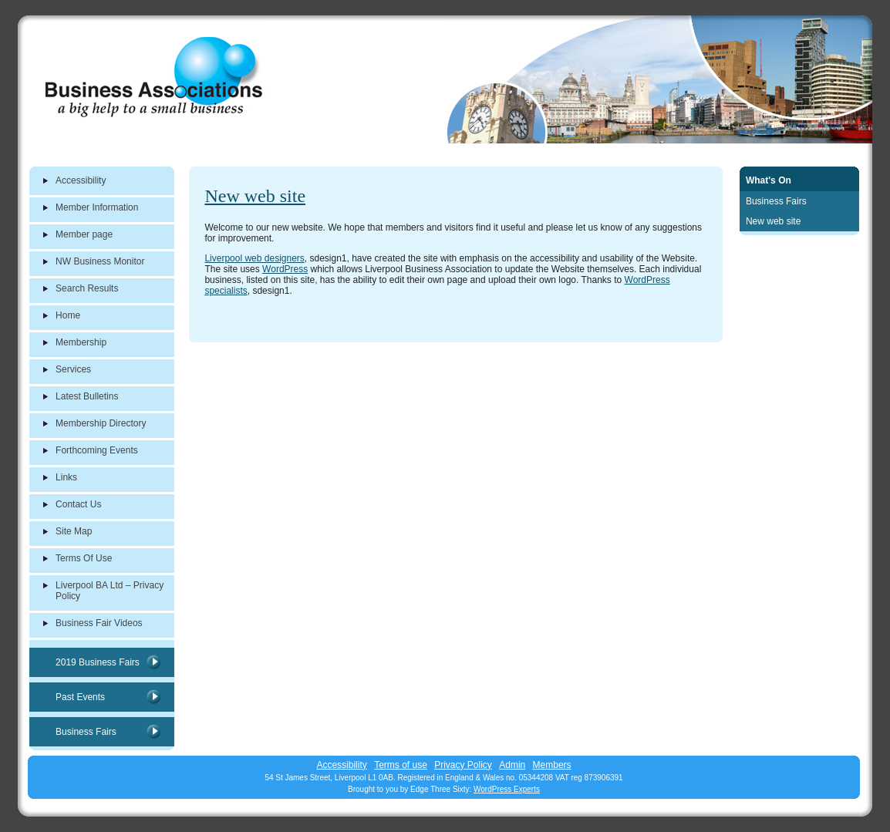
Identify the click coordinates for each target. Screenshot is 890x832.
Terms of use (400, 765)
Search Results (87, 288)
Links (66, 477)
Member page (84, 234)
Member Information (97, 207)
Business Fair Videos (99, 623)
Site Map (74, 531)
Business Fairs (86, 731)
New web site (254, 196)
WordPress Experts (507, 789)
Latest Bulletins (87, 396)
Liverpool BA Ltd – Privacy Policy (110, 590)
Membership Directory (101, 423)
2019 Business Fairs (98, 662)
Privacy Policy (463, 765)
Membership (81, 342)
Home (68, 315)
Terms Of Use (84, 558)
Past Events (80, 697)
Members (552, 765)
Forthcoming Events (97, 450)
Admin (512, 765)
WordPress (285, 269)
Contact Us (78, 504)
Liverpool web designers (254, 258)
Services (73, 369)
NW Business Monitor (100, 261)
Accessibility (81, 180)
